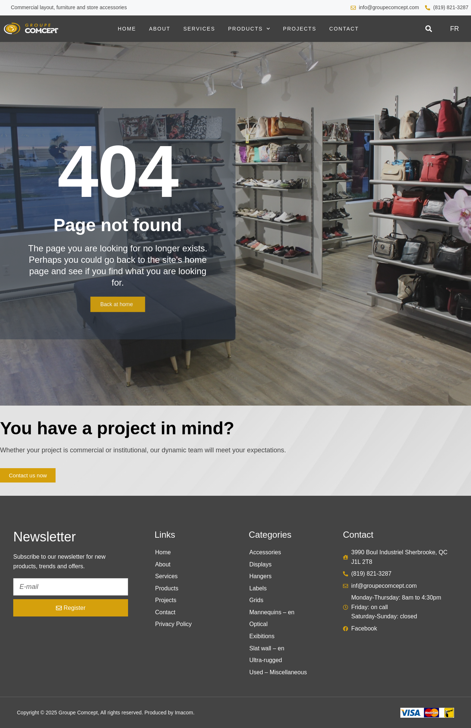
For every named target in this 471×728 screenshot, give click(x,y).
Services (199, 29)
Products (249, 28)
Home (127, 29)
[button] (428, 29)
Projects (299, 29)
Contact (344, 29)
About (159, 29)
